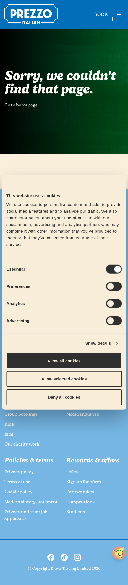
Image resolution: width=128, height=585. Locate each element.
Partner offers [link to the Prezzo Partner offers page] (80, 492)
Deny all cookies (64, 397)
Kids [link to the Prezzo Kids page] (9, 424)
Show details (98, 343)
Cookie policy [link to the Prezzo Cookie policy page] (18, 492)
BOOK (101, 15)
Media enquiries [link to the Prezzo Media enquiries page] (82, 414)
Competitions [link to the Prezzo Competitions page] (80, 502)
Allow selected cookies (64, 379)
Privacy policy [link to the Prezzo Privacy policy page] (19, 472)
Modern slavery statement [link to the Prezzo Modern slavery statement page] (31, 502)
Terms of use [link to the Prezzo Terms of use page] (17, 482)
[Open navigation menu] (119, 14)
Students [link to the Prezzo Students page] (75, 512)
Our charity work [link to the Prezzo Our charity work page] (22, 444)
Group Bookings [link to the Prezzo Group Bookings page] (21, 414)
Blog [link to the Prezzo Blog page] (9, 434)
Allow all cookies (64, 360)
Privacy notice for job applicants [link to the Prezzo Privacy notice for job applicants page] (26, 515)
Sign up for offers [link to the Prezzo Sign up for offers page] (83, 482)
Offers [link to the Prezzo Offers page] (72, 472)
